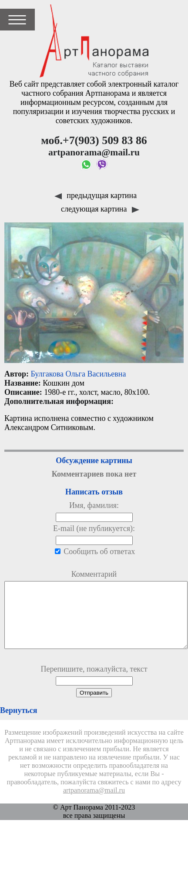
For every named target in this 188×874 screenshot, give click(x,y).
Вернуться (18, 723)
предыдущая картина (95, 195)
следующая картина (100, 209)
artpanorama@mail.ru (94, 803)
